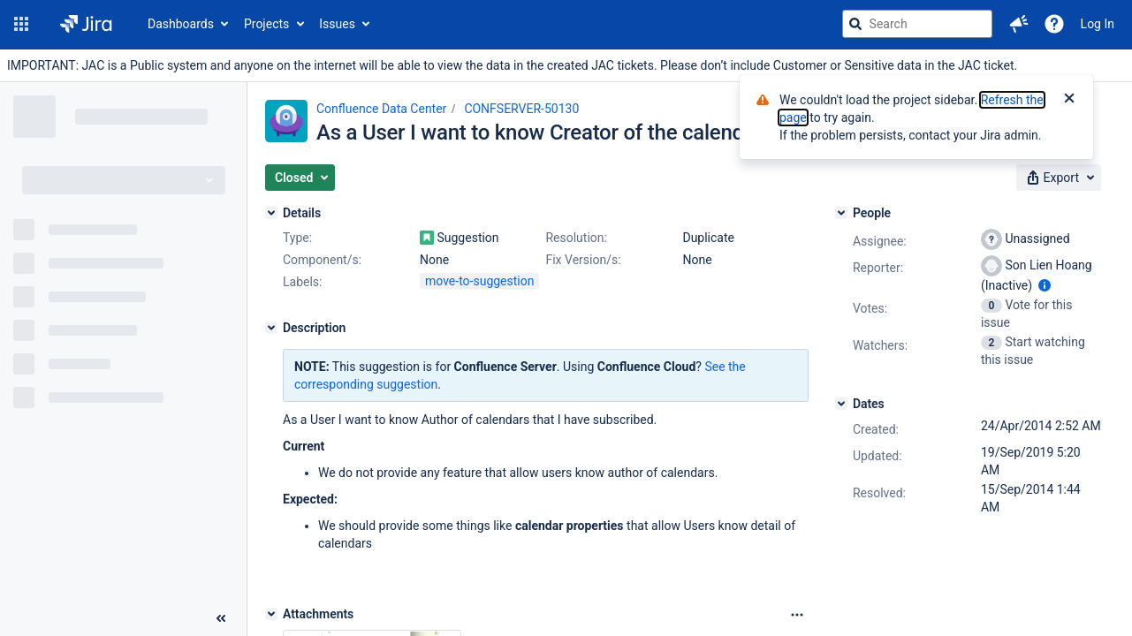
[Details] (271, 213)
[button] (21, 24)
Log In (1097, 24)
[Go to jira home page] (86, 24)
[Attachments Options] (797, 614)
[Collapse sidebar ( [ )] (221, 618)
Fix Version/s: (582, 260)
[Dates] (841, 404)
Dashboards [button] (181, 24)
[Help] (1054, 24)
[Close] (1069, 100)
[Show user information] (1044, 285)
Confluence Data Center (381, 109)
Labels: (302, 282)
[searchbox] (917, 24)
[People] (841, 213)
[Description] (271, 328)
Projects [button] (266, 24)
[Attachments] (271, 614)
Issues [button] (337, 24)
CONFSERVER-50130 (521, 109)
